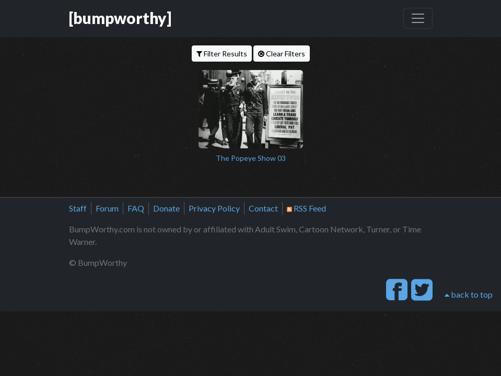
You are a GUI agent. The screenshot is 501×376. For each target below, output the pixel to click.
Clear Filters (281, 53)
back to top (469, 294)
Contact (263, 208)
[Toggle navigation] (418, 18)
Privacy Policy (214, 208)
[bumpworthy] (120, 18)
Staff (78, 208)
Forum (107, 208)
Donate (166, 208)
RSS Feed (306, 208)
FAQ (135, 208)
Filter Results (221, 53)
